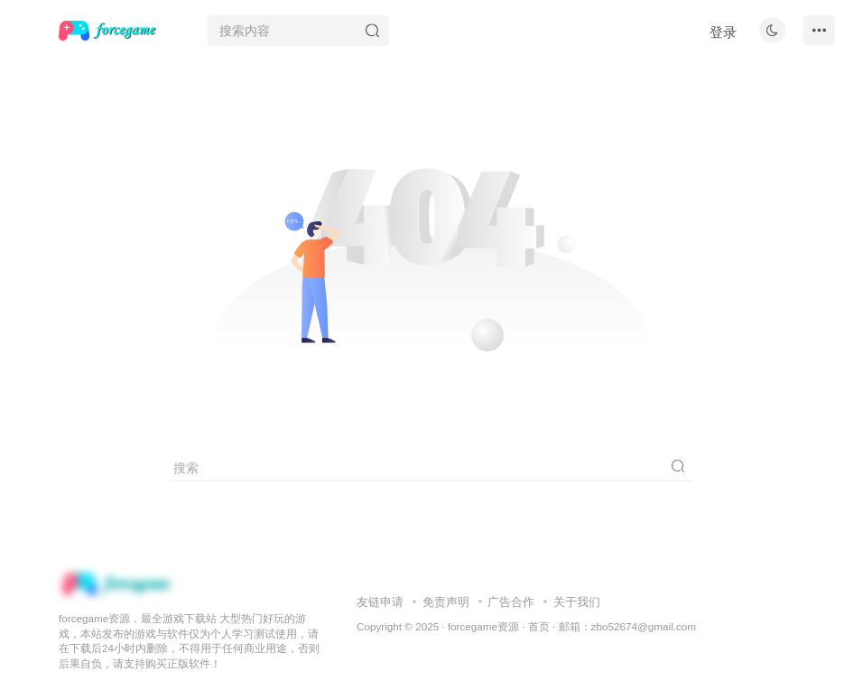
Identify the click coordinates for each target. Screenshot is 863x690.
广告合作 (510, 602)
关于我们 (576, 602)
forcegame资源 (483, 626)
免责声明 (445, 602)
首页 (539, 626)
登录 (723, 32)
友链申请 (380, 602)
